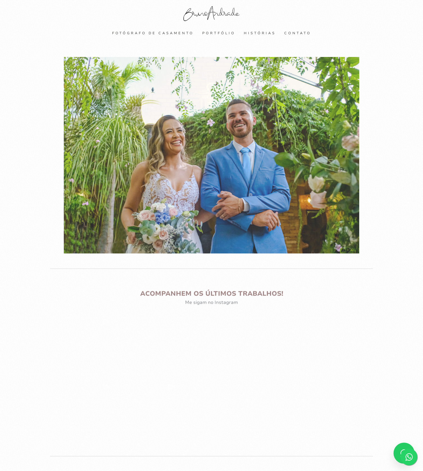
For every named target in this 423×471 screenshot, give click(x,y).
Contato (297, 33)
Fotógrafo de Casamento (153, 33)
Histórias (260, 33)
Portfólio (218, 33)
